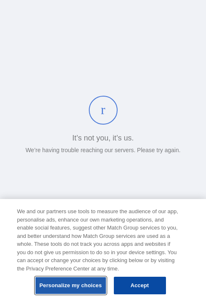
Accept (140, 285)
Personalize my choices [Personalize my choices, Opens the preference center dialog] (71, 285)
